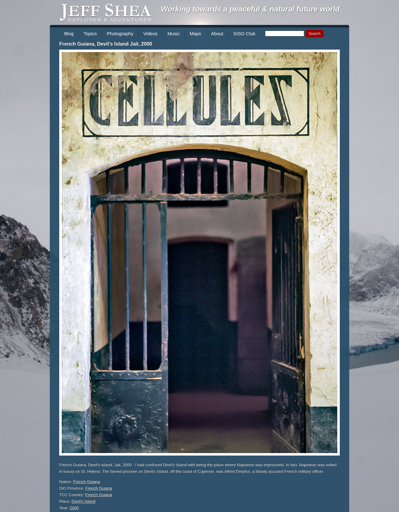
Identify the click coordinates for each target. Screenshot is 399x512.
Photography (120, 33)
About (217, 33)
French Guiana (86, 481)
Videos (150, 33)
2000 (74, 507)
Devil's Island (83, 501)
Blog (69, 33)
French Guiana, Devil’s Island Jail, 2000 (105, 43)
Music (173, 33)
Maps (195, 33)
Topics (90, 33)
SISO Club (244, 33)
